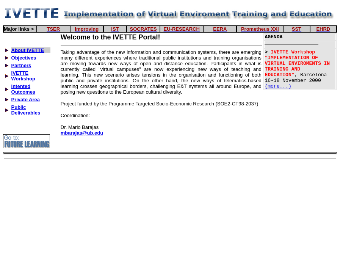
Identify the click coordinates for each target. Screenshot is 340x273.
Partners (21, 65)
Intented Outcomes (23, 89)
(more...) (278, 86)
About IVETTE (27, 50)
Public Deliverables (26, 110)
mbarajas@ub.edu (82, 133)
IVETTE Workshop (23, 76)
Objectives (23, 58)
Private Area (25, 99)
